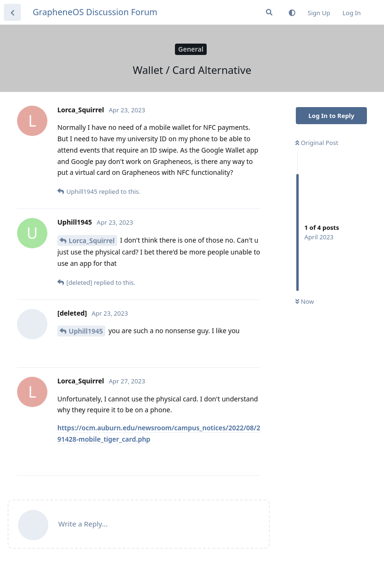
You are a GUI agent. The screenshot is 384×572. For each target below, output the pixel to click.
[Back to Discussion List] (12, 12)
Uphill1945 (86, 331)
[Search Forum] (269, 12)
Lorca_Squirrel (92, 240)
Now (304, 301)
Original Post (316, 142)
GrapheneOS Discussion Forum (95, 12)
